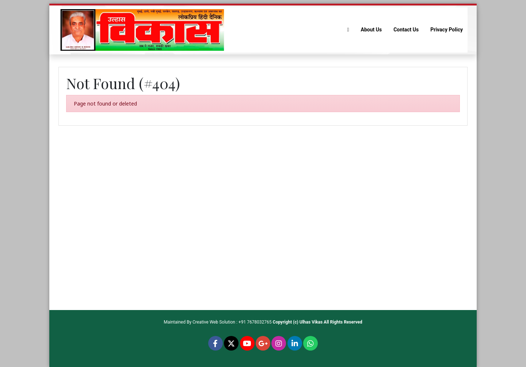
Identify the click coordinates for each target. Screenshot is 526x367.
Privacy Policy (446, 30)
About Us (371, 30)
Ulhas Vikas (311, 322)
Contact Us (406, 30)
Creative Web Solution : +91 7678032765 (232, 322)
